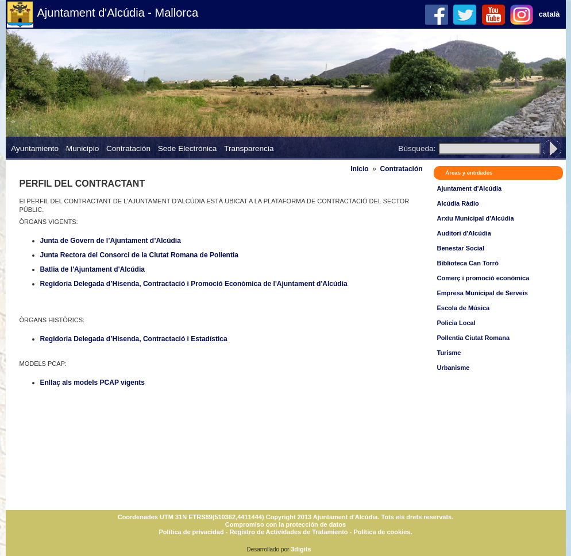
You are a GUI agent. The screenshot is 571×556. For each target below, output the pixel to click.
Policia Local (456, 322)
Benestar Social (461, 248)
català (549, 14)
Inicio (359, 169)
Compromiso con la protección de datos (285, 524)
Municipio (82, 148)
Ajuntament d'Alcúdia (469, 188)
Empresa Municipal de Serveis (482, 292)
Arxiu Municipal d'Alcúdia (475, 218)
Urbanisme (453, 367)
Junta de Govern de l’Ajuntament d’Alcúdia (110, 241)
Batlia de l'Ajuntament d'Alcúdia (92, 269)
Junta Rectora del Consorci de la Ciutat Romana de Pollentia (139, 255)
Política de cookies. (382, 531)
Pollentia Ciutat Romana (473, 337)
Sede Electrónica (187, 148)
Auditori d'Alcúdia (464, 233)
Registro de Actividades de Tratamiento (288, 531)
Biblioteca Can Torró (468, 263)
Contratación (128, 148)
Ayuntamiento (35, 148)
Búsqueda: (416, 148)
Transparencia (248, 148)
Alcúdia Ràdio (458, 203)
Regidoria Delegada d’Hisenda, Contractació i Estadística (133, 339)
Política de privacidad (191, 531)
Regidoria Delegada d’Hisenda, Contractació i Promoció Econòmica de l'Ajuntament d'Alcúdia (194, 284)
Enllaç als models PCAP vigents (92, 383)
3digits (301, 549)
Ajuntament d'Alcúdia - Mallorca (118, 12)
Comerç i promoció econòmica (483, 278)
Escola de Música (463, 307)
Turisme (449, 352)
